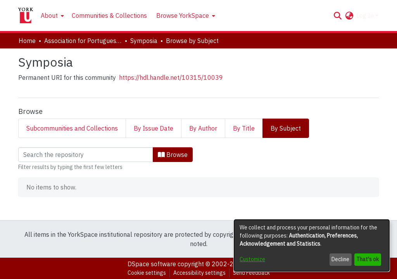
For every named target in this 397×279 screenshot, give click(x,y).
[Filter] (85, 154)
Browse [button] (173, 154)
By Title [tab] (244, 128)
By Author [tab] (203, 128)
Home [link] (27, 41)
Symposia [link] (143, 41)
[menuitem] (51, 15)
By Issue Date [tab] (153, 128)
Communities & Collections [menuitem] (109, 15)
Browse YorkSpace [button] (182, 15)
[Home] (25, 15)
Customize (252, 259)
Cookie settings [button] (147, 272)
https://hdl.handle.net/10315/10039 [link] (171, 77)
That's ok (367, 259)
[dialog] (311, 245)
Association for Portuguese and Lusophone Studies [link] (83, 41)
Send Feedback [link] (251, 272)
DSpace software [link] (152, 264)
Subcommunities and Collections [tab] (72, 128)
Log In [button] (365, 15)
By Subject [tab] (286, 128)
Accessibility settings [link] (199, 272)
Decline (340, 259)
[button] (337, 15)
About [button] (49, 15)
